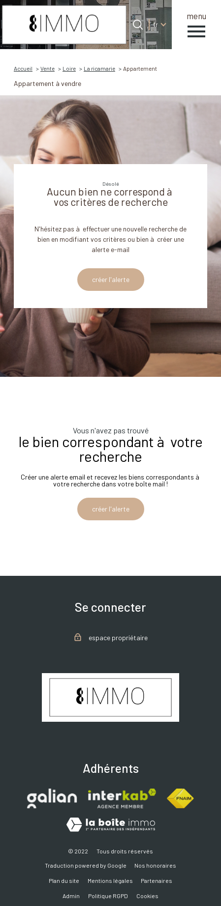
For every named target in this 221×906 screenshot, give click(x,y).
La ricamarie (99, 68)
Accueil (23, 68)
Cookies (147, 895)
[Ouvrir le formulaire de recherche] (137, 24)
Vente (47, 68)
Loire (69, 68)
